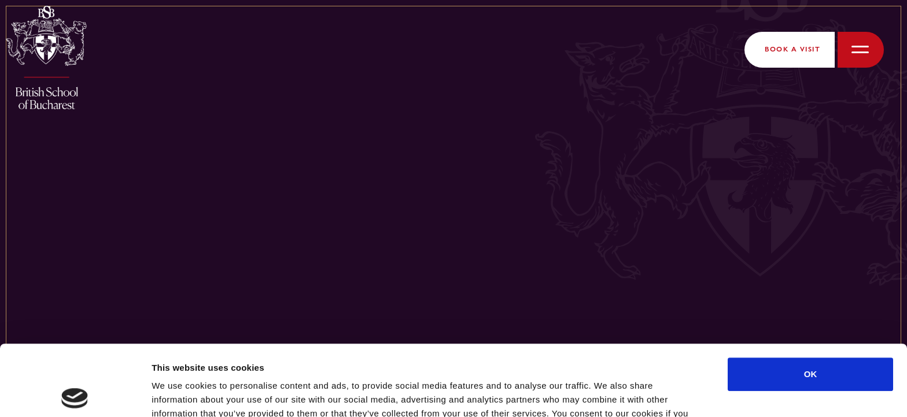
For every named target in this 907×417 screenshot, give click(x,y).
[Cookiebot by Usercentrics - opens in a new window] (75, 394)
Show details (607, 394)
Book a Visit (792, 49)
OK (810, 303)
